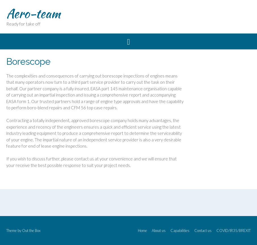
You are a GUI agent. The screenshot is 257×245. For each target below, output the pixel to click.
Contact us (203, 231)
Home (142, 231)
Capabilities (179, 231)
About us (159, 231)
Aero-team (33, 13)
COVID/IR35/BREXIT (233, 231)
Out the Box (31, 230)
